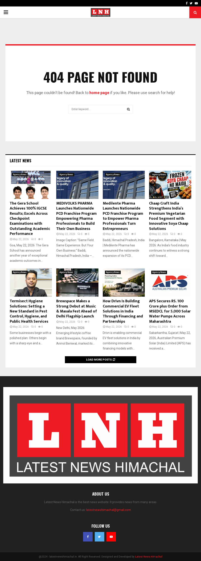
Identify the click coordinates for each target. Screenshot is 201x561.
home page (99, 92)
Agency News (20, 174)
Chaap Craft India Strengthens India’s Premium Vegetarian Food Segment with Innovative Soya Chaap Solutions (168, 216)
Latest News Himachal (148, 556)
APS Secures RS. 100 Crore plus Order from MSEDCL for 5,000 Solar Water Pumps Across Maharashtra (170, 311)
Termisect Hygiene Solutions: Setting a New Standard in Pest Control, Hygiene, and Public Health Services (29, 311)
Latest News (20, 160)
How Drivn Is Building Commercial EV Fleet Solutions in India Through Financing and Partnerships (123, 311)
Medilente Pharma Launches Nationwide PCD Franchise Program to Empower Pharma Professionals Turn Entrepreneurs (123, 216)
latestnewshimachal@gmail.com (108, 510)
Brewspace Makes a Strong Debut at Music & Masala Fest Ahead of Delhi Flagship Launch (76, 309)
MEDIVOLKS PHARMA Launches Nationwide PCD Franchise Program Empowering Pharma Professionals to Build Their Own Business (76, 216)
